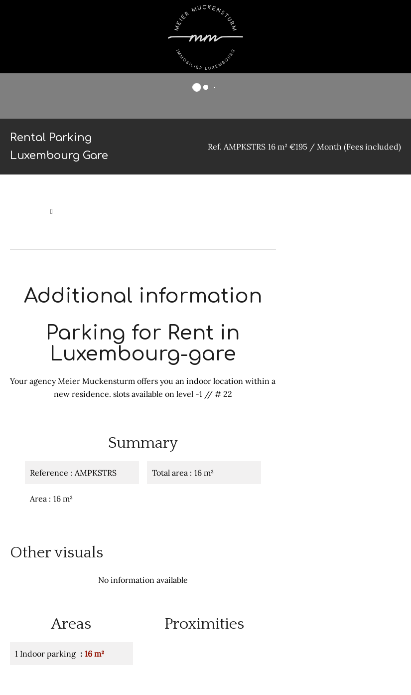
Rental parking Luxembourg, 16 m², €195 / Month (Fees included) (117, 228)
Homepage (27, 211)
